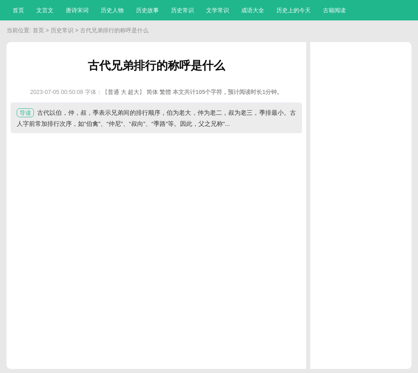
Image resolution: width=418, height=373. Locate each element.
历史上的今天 (293, 10)
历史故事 (147, 10)
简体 (152, 92)
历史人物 (112, 10)
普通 (113, 92)
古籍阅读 (334, 10)
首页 (18, 10)
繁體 (165, 92)
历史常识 (182, 10)
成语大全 (252, 10)
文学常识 (217, 10)
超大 (133, 92)
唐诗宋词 (77, 10)
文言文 (44, 10)
